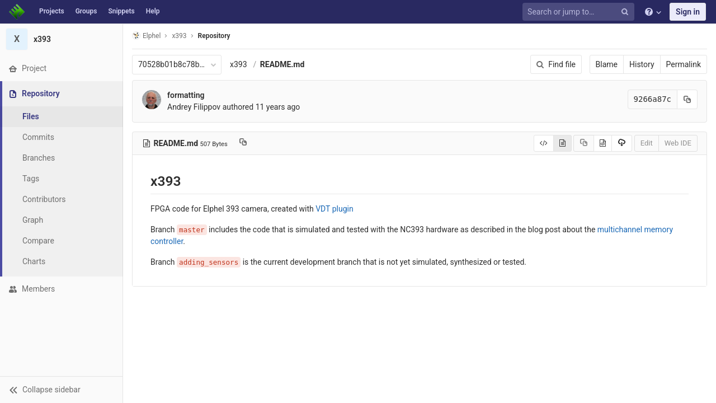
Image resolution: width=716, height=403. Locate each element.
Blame (607, 64)
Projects (51, 11)
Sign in (688, 11)
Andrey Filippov (193, 106)
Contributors (44, 199)
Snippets (121, 11)
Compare (38, 240)
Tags (30, 178)
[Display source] (544, 143)
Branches (38, 157)
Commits (38, 137)
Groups (86, 11)
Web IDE (678, 143)
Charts (33, 261)
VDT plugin (334, 208)
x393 (238, 64)
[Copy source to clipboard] (583, 143)
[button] (61, 389)
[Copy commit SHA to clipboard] (687, 99)
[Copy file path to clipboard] (243, 143)
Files (30, 116)
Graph (32, 219)
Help (153, 11)
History (641, 64)
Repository (214, 36)
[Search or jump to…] (580, 12)
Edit (646, 143)
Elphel (146, 35)
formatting (185, 95)
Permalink (683, 64)
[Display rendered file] (562, 143)
